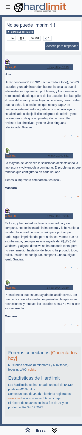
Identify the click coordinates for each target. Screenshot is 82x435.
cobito (32, 369)
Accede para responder (62, 46)
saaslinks (14, 398)
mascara (10, 155)
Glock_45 (10, 67)
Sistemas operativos (20, 31)
